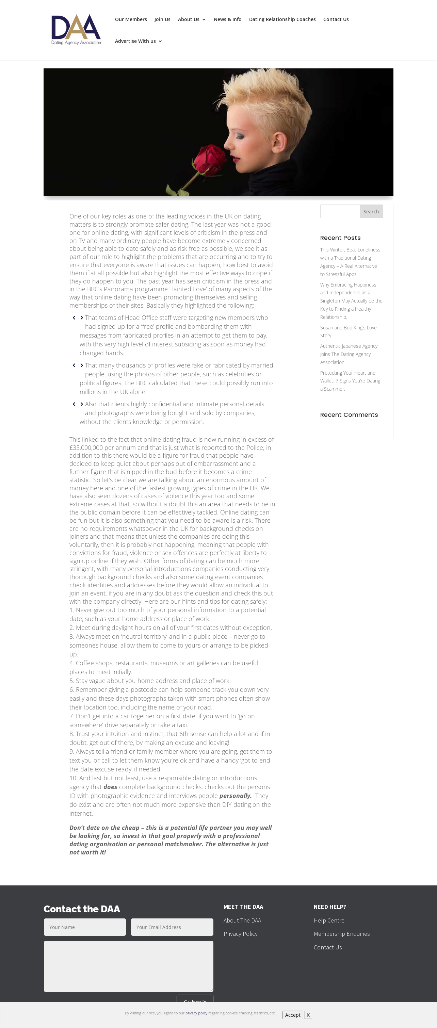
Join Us (163, 19)
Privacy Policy (241, 933)
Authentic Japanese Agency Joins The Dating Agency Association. (348, 354)
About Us (188, 19)
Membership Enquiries (342, 933)
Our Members (131, 19)
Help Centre (329, 920)
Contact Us (336, 19)
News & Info (228, 19)
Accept (293, 1015)
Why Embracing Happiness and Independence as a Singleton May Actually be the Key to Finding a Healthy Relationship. (351, 300)
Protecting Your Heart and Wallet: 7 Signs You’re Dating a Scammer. (350, 381)
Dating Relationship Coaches (282, 19)
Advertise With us (135, 41)
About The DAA (242, 920)
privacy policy (196, 1012)
